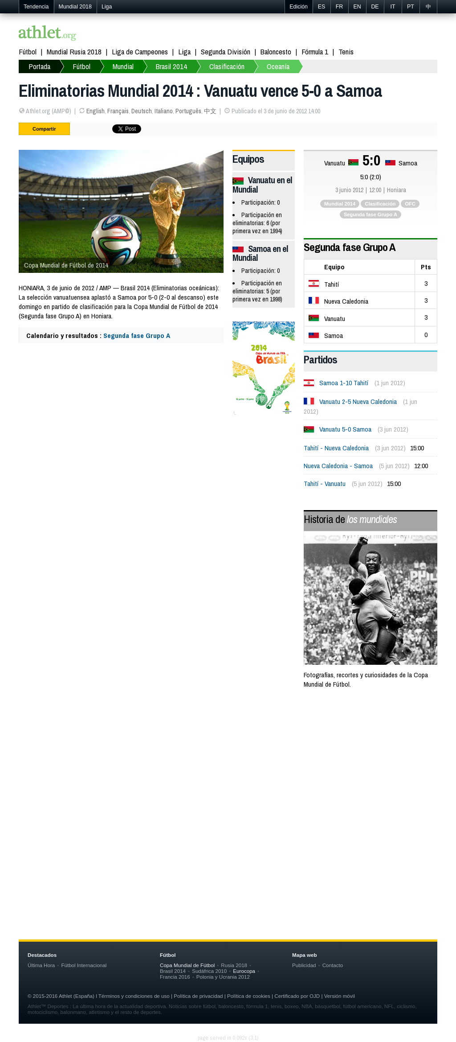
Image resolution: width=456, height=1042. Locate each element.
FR (339, 7)
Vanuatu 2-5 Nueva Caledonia (358, 401)
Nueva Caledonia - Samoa (338, 465)
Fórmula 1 (314, 51)
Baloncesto (276, 51)
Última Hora (41, 965)
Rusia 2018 (234, 965)
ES (322, 7)
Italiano (164, 111)
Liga (107, 7)
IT (392, 7)
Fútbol (28, 51)
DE (375, 7)
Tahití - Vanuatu (325, 483)
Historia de (350, 519)
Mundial (123, 66)
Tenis (346, 51)
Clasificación (226, 66)
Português (188, 111)
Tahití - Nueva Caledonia (336, 448)
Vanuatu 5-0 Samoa (345, 429)
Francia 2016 (175, 977)
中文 (210, 111)
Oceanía (278, 66)
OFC (410, 203)
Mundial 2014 (339, 203)
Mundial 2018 (75, 7)
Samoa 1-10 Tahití (343, 382)
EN (357, 7)
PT (410, 7)
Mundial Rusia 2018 (74, 51)
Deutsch (141, 111)
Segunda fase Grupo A (136, 335)
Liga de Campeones (140, 51)
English (95, 111)
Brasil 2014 (171, 66)
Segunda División (225, 51)
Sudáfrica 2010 (209, 971)
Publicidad (304, 965)
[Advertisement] (228, 767)
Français (118, 111)
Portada (39, 66)
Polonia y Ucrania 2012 (223, 977)
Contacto (332, 965)
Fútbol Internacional (83, 965)
